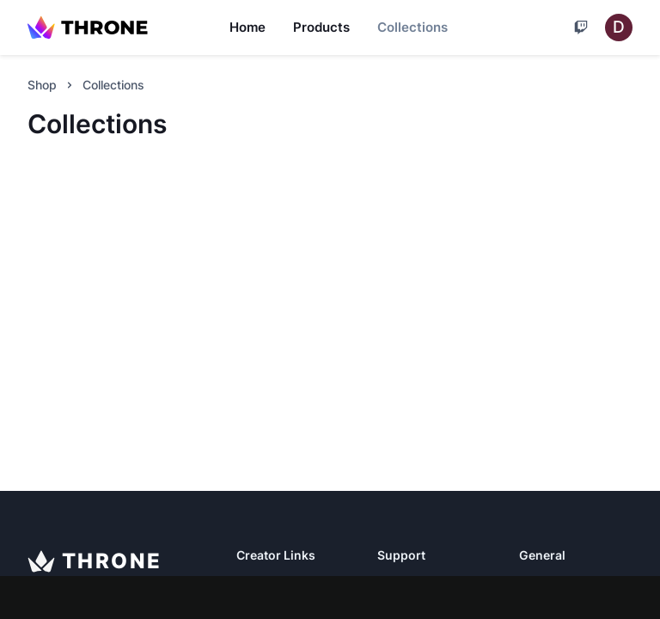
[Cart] (581, 27)
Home (247, 27)
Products (321, 27)
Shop (42, 84)
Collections (412, 27)
